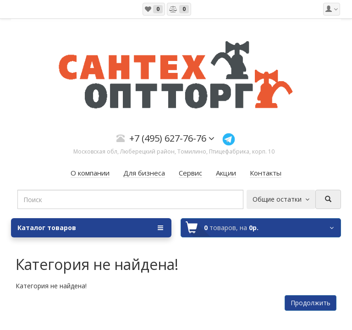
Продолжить (310, 302)
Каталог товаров (90, 227)
